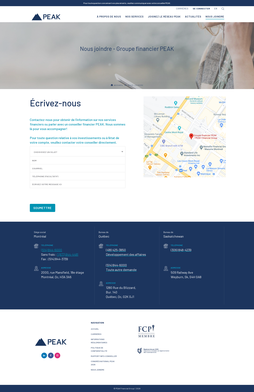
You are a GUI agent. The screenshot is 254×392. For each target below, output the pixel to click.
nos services (134, 16)
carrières (182, 8)
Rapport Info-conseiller (104, 356)
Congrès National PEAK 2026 (103, 363)
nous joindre (97, 370)
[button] (201, 8)
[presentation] (54, 194)
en (215, 8)
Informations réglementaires (99, 341)
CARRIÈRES (96, 334)
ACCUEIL (95, 329)
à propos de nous (109, 16)
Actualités (193, 16)
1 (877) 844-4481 (67, 254)
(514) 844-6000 (51, 250)
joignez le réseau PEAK (164, 16)
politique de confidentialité (99, 349)
